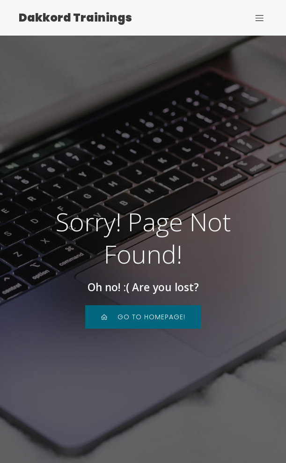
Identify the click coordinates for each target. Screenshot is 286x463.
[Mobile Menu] (259, 18)
